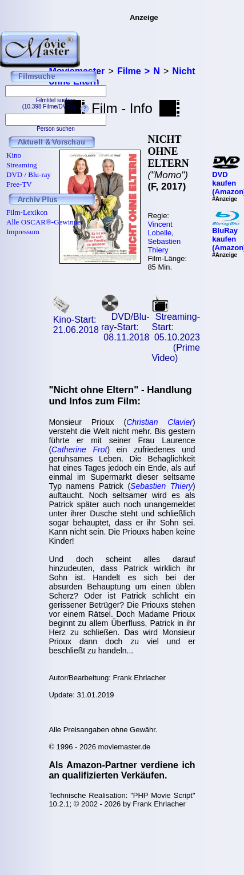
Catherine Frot (79, 449)
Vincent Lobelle (159, 228)
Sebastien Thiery (164, 245)
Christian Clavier (159, 422)
